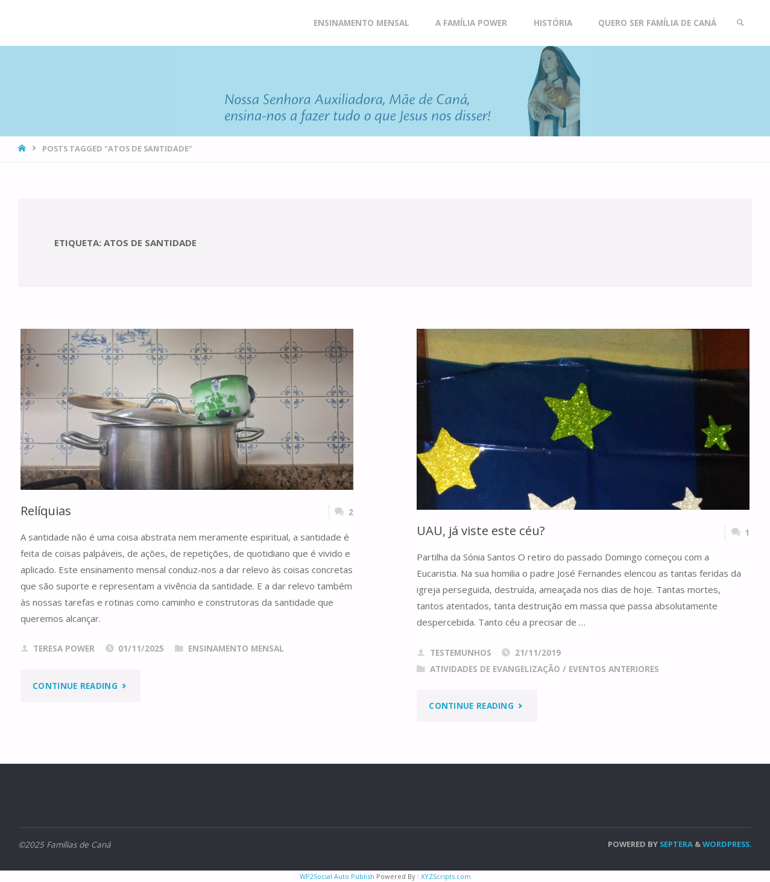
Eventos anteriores (614, 669)
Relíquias (46, 510)
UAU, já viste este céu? (481, 530)
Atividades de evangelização (495, 669)
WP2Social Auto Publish (337, 876)
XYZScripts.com (446, 876)
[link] (740, 23)
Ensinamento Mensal (236, 648)
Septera (675, 844)
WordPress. (727, 844)
